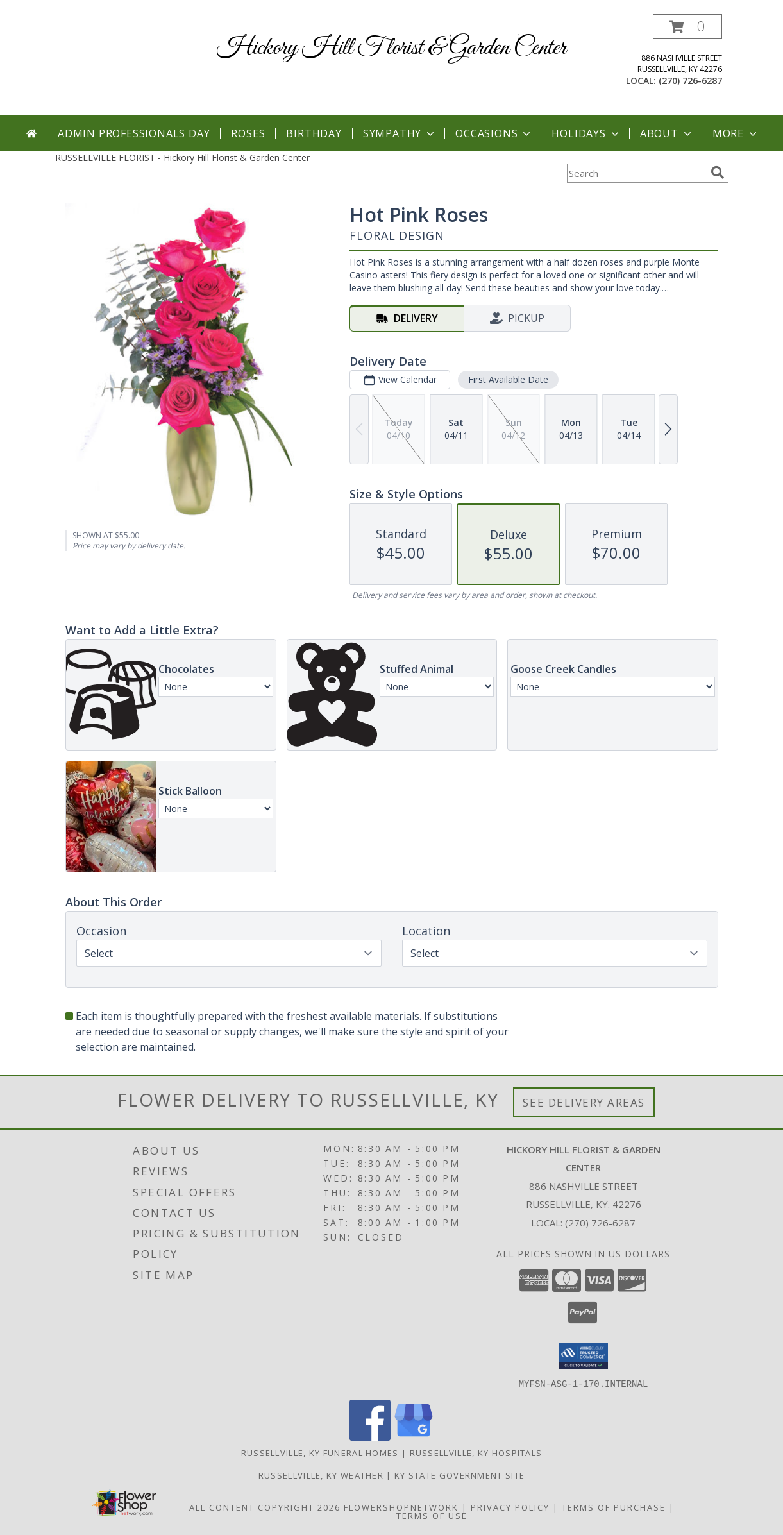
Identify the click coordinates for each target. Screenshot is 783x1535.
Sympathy (400, 133)
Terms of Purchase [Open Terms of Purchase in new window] (614, 1507)
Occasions (494, 133)
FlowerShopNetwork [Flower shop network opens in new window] (401, 1507)
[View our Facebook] (370, 1436)
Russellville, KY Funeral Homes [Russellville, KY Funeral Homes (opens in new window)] (320, 1452)
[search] (717, 172)
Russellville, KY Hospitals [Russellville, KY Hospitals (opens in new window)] (476, 1452)
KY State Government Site (459, 1474)
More (735, 133)
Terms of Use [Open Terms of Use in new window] (431, 1515)
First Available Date (507, 379)
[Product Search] (636, 173)
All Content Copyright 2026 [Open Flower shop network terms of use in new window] (265, 1507)
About (667, 133)
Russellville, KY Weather (320, 1474)
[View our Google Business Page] (413, 1436)
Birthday (313, 133)
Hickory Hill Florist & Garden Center (391, 48)
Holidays (586, 133)
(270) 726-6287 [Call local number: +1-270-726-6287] (690, 80)
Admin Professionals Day (134, 133)
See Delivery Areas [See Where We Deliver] (584, 1102)
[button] (687, 26)
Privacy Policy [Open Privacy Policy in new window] (510, 1507)
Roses (248, 133)
